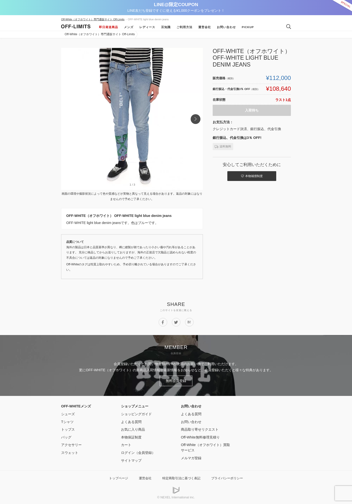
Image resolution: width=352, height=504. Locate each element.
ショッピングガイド (136, 414)
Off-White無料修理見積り (200, 437)
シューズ (68, 414)
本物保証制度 (131, 437)
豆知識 (166, 27)
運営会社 (204, 27)
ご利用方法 (184, 27)
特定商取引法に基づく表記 (181, 478)
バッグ (66, 437)
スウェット (69, 453)
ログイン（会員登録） (138, 453)
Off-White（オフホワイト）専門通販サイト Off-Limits (92, 19)
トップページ (118, 478)
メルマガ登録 (191, 458)
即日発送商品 (108, 27)
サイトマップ (131, 460)
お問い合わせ (226, 27)
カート (126, 445)
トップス (68, 429)
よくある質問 (131, 422)
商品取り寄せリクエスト (200, 429)
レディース (147, 27)
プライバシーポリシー (227, 478)
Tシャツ (67, 422)
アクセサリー (71, 445)
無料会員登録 (176, 381)
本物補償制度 (252, 176)
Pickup (248, 27)
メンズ (128, 27)
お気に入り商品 (133, 429)
